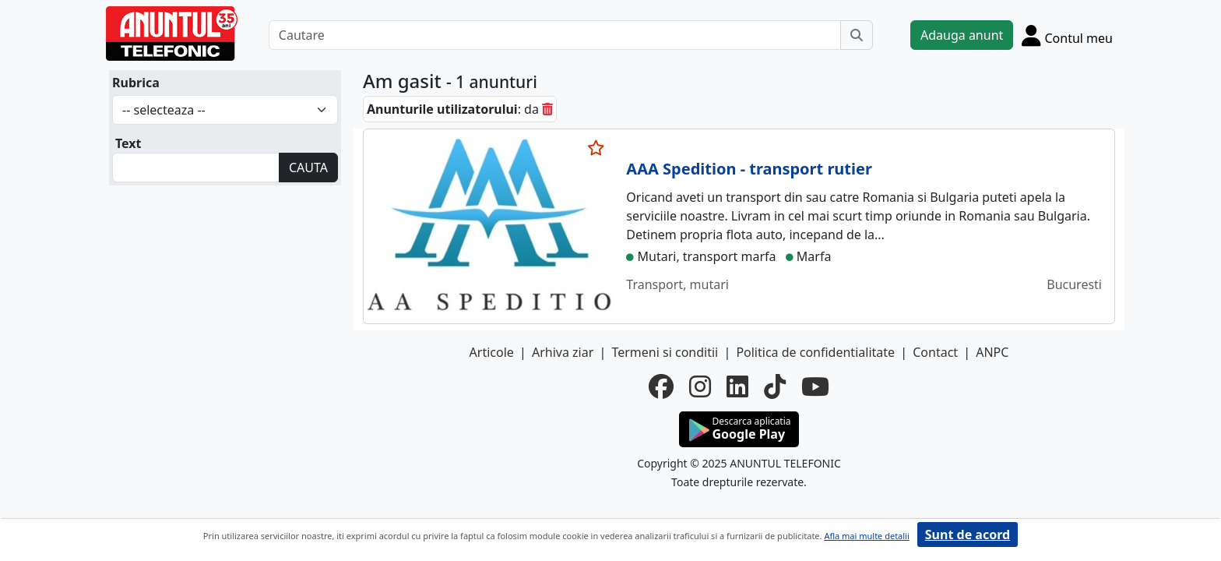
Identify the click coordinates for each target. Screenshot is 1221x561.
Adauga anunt (961, 35)
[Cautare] (555, 35)
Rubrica (136, 82)
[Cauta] (856, 35)
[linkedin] (737, 386)
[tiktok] (775, 386)
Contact (935, 352)
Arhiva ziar (562, 352)
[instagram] (700, 386)
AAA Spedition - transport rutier (749, 168)
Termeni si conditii (664, 352)
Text (128, 143)
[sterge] (547, 109)
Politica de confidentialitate (815, 352)
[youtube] (815, 386)
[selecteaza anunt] (596, 148)
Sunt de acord (967, 534)
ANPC (992, 352)
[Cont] (1067, 35)
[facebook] (661, 386)
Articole (492, 352)
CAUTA (308, 167)
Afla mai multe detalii (866, 536)
